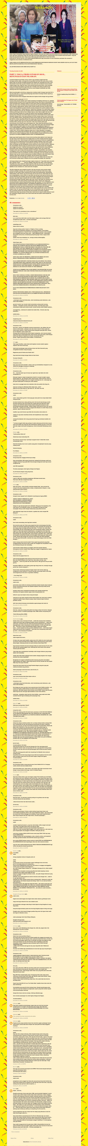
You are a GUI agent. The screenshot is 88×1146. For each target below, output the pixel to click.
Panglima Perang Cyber (18, 894)
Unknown (15, 1003)
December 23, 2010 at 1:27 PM (20, 368)
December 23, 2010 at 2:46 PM (20, 473)
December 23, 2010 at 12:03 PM (20, 239)
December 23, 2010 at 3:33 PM (20, 577)
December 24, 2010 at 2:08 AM (20, 923)
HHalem (15, 432)
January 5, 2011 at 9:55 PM (19, 1073)
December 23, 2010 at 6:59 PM (20, 707)
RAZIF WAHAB (16, 619)
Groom (14, 774)
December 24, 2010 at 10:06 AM (20, 931)
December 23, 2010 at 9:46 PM (20, 817)
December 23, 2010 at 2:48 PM (20, 481)
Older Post (50, 1138)
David (14, 1088)
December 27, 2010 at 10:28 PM (20, 1018)
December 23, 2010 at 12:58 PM (20, 339)
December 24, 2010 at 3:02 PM (20, 1000)
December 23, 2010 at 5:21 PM (20, 616)
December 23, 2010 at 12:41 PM (20, 316)
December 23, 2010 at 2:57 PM (20, 514)
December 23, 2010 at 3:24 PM (20, 551)
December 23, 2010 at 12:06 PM (20, 295)
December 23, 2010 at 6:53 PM (20, 700)
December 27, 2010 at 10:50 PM (20, 1027)
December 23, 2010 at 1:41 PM (20, 390)
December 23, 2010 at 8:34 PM (20, 772)
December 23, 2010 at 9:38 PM (20, 806)
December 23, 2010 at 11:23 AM (20, 213)
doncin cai (15, 850)
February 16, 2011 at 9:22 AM (20, 1129)
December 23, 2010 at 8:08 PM (20, 759)
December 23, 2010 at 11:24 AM (20, 221)
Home (32, 1138)
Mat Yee (15, 1066)
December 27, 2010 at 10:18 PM (20, 1011)
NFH (14, 342)
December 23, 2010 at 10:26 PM (20, 848)
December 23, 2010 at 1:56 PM (20, 429)
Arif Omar (15, 926)
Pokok (14, 484)
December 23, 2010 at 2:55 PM (20, 491)
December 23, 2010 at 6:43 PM (20, 678)
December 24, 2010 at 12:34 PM (20, 950)
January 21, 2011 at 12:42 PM (20, 1085)
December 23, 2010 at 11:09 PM (20, 891)
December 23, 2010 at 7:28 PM (20, 718)
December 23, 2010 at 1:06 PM (20, 360)
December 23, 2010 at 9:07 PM (20, 792)
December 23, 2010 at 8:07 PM (20, 740)
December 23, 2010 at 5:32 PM (20, 632)
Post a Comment (15, 1131)
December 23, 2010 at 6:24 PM (20, 671)
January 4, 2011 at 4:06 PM (19, 1064)
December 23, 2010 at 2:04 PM (20, 452)
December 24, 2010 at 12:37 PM (20, 963)
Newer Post (13, 1138)
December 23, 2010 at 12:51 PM (20, 322)
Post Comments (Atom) (35, 1141)
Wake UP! (15, 703)
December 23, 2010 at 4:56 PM (20, 605)
